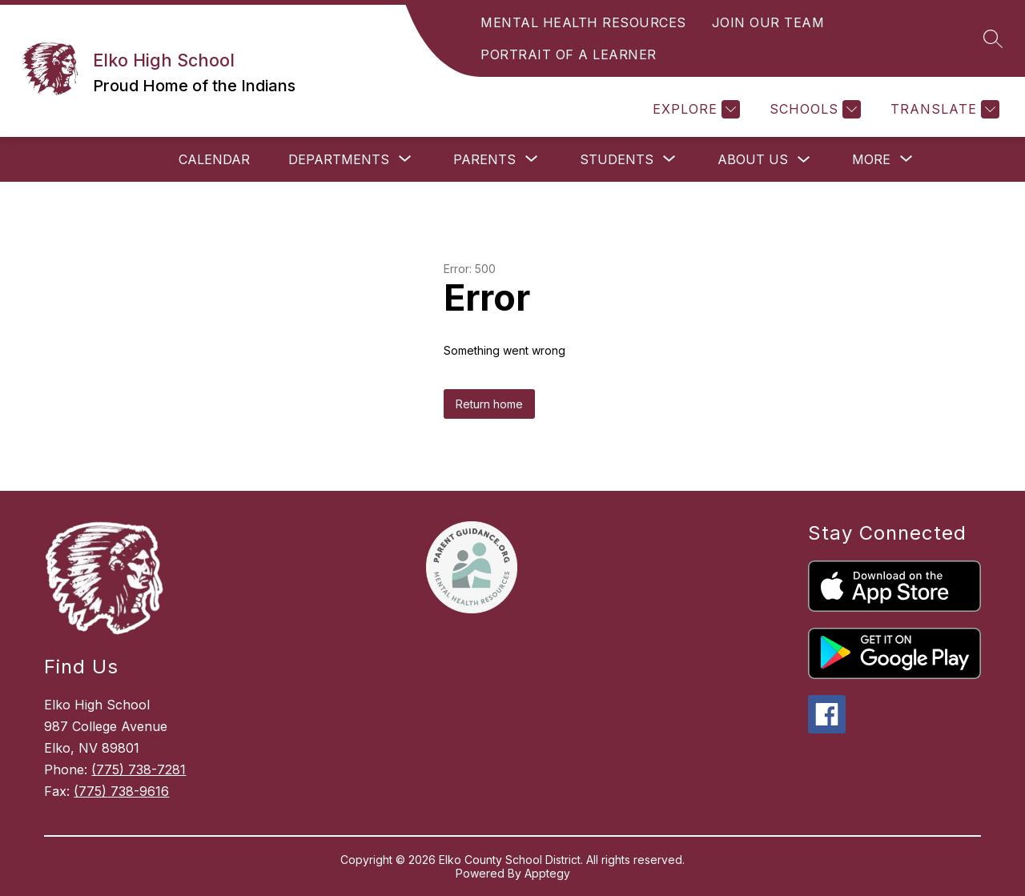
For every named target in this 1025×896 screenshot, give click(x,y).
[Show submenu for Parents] (484, 159)
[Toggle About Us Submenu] (804, 160)
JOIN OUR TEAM (768, 22)
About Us (753, 159)
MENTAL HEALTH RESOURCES (583, 22)
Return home (489, 404)
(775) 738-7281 (138, 769)
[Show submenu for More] (871, 159)
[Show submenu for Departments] (338, 159)
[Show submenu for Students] (616, 159)
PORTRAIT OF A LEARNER (568, 54)
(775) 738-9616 (121, 791)
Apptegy (547, 873)
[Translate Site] (942, 109)
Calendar (214, 159)
